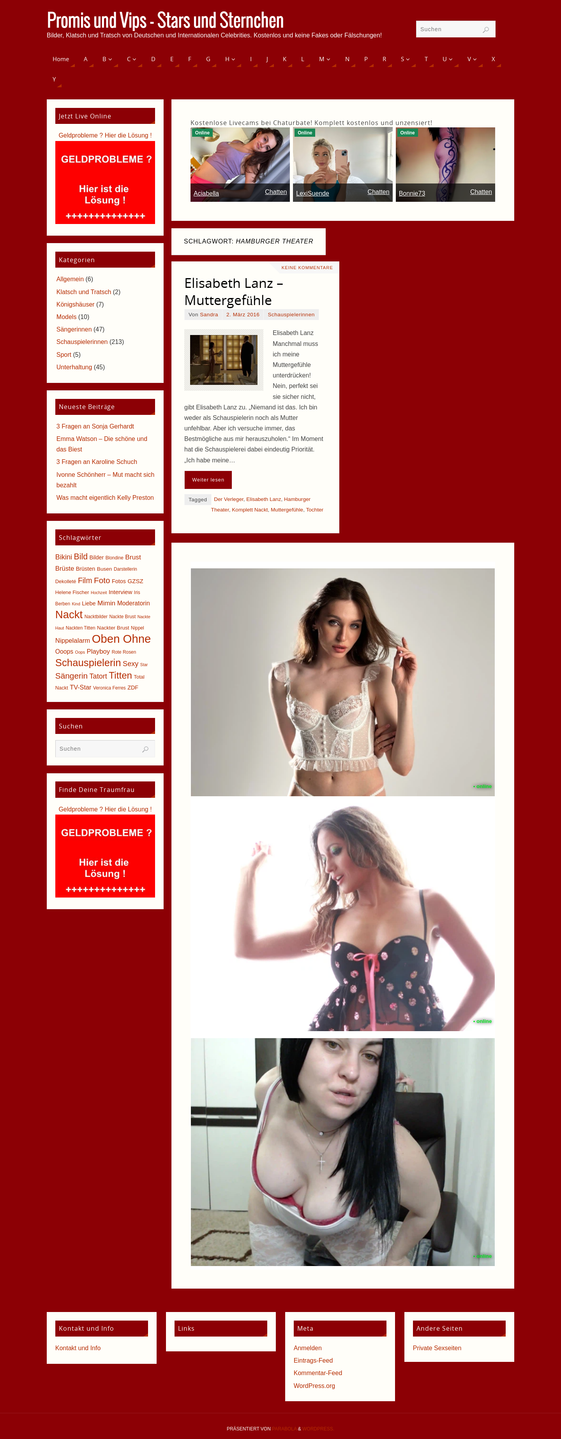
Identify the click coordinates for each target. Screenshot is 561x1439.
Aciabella (206, 193)
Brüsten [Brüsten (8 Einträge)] (85, 569)
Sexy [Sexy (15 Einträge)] (130, 664)
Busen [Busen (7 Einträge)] (104, 569)
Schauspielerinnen (291, 314)
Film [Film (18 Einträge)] (85, 581)
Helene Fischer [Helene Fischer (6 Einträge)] (72, 592)
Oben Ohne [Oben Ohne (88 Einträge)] (121, 638)
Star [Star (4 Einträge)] (144, 664)
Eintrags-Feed (313, 1360)
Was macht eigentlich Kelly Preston (105, 497)
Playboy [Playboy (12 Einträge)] (98, 651)
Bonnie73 (412, 193)
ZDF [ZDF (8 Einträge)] (132, 687)
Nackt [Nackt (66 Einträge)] (69, 614)
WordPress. (318, 1429)
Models (66, 317)
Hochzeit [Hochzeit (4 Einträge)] (99, 592)
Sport (63, 354)
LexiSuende (312, 193)
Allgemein (70, 279)
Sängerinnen (74, 329)
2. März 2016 (242, 314)
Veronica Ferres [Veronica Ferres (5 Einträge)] (109, 688)
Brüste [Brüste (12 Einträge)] (64, 568)
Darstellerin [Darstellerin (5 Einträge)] (125, 569)
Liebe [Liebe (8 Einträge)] (88, 603)
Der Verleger (228, 499)
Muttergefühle (287, 510)
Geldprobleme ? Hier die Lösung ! (105, 135)
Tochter (314, 510)
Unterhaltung (74, 367)
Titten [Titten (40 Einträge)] (120, 675)
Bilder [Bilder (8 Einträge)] (96, 557)
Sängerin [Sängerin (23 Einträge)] (71, 675)
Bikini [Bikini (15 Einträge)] (63, 557)
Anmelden (308, 1348)
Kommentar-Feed (318, 1373)
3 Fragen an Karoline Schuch (96, 462)
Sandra (209, 314)
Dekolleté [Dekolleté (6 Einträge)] (65, 581)
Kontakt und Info (78, 1348)
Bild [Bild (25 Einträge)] (81, 556)
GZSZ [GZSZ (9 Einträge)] (135, 581)
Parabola (284, 1429)
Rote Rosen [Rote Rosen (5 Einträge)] (124, 652)
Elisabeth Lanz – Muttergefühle (233, 291)
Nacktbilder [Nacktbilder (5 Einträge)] (96, 616)
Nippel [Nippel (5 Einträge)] (137, 628)
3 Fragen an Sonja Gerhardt (95, 426)
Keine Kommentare (307, 267)
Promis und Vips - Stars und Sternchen (165, 22)
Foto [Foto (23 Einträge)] (102, 580)
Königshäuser (75, 304)
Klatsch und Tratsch (83, 292)
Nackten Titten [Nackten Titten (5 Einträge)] (80, 628)
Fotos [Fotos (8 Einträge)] (119, 581)
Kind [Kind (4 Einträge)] (76, 603)
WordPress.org (314, 1386)
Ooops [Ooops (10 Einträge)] (64, 651)
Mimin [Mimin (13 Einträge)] (106, 603)
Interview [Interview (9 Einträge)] (120, 592)
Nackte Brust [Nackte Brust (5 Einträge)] (122, 616)
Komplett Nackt (250, 510)
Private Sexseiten (437, 1348)
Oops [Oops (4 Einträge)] (80, 652)
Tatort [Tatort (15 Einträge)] (98, 676)
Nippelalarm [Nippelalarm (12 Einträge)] (72, 640)
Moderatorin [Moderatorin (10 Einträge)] (133, 603)
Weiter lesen (208, 480)
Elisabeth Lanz (263, 499)
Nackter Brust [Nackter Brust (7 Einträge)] (113, 628)
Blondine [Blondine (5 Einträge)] (114, 558)
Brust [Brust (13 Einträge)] (133, 557)
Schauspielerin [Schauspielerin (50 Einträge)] (88, 662)
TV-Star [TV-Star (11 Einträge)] (80, 687)
